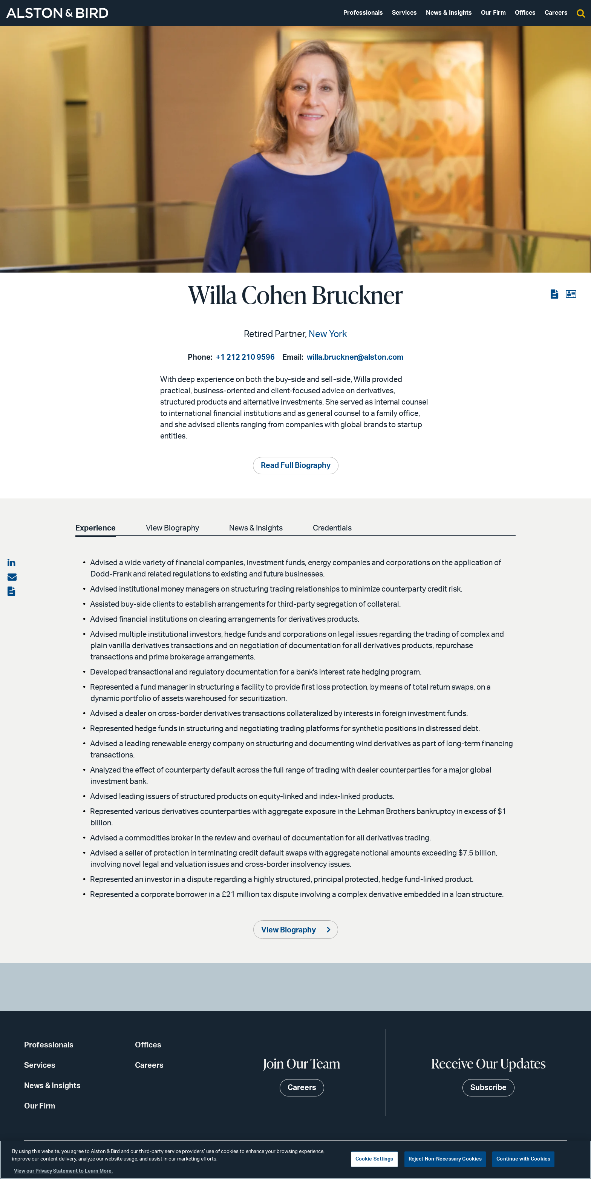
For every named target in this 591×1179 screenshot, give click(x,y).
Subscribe (488, 1088)
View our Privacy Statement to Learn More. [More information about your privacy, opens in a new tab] (63, 1171)
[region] (295, 1160)
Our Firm (493, 13)
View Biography (174, 528)
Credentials (336, 528)
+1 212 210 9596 (245, 357)
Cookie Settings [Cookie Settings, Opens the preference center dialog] (374, 1159)
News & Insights (449, 13)
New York (328, 334)
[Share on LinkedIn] (12, 562)
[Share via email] (12, 577)
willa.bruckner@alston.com (355, 357)
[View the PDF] (555, 294)
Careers (556, 13)
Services (404, 13)
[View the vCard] (571, 294)
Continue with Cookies (523, 1159)
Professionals (363, 13)
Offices (525, 13)
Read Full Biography (296, 465)
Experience (95, 528)
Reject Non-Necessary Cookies (445, 1159)
